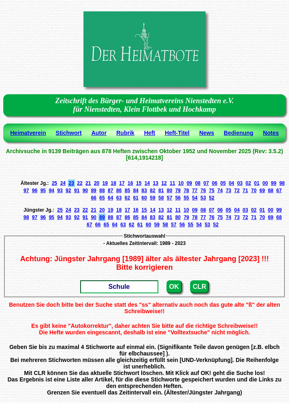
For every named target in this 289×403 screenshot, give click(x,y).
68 (270, 190)
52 (211, 198)
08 (197, 183)
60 (144, 198)
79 (177, 190)
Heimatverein (28, 133)
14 (147, 183)
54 (194, 198)
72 (236, 190)
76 (203, 190)
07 (206, 183)
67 (279, 190)
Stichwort (69, 133)
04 (231, 183)
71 (245, 190)
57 (169, 198)
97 (26, 190)
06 (214, 183)
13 (155, 183)
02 (248, 183)
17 (122, 183)
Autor (99, 133)
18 (113, 183)
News (206, 133)
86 (119, 190)
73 (228, 190)
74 (220, 190)
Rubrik (125, 133)
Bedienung (238, 133)
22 (79, 183)
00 (265, 183)
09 (189, 183)
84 (135, 190)
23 (71, 183)
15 (138, 183)
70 (253, 190)
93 (60, 190)
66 (93, 198)
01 (256, 183)
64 (110, 198)
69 (262, 190)
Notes (271, 133)
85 (127, 190)
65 (102, 198)
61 (135, 198)
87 (110, 190)
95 (43, 190)
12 (163, 183)
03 (240, 183)
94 (51, 190)
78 (186, 190)
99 (273, 183)
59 (152, 198)
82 (152, 190)
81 (161, 190)
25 (54, 183)
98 (282, 183)
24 (63, 183)
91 (76, 190)
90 (85, 190)
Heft (149, 133)
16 (130, 183)
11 (172, 183)
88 (102, 190)
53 (203, 198)
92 (68, 190)
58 (161, 198)
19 (104, 183)
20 (96, 183)
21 (88, 183)
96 (34, 190)
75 (211, 190)
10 (181, 183)
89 (93, 190)
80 (169, 190)
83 (144, 190)
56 (177, 198)
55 (186, 198)
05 (223, 183)
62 (127, 198)
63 (119, 198)
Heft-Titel (177, 133)
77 (194, 190)
